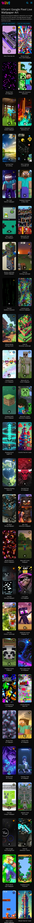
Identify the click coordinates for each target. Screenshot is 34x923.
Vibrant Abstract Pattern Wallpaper (9, 561)
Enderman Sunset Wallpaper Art (25, 633)
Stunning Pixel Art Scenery (9, 165)
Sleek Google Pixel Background (9, 849)
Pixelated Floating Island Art (9, 489)
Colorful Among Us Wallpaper (9, 705)
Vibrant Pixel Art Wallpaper (9, 92)
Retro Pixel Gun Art (9, 56)
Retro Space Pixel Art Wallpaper (25, 669)
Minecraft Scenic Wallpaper (25, 561)
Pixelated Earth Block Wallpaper (9, 417)
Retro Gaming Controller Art (25, 165)
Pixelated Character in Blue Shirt (24, 201)
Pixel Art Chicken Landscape (9, 633)
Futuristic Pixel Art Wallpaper (25, 777)
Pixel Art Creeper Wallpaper (9, 813)
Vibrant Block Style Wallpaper (9, 885)
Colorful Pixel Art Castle (24, 452)
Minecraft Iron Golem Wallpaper (25, 381)
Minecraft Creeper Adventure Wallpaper (25, 417)
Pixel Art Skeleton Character (9, 309)
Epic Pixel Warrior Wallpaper (9, 201)
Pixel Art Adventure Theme (25, 849)
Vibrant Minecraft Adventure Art (25, 129)
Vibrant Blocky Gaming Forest (9, 345)
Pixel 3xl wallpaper (24, 23)
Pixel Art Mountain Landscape (25, 345)
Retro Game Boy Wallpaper (9, 237)
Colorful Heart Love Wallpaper (9, 381)
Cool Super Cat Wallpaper (25, 597)
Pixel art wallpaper (8, 23)
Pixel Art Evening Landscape (24, 273)
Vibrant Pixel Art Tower (24, 921)
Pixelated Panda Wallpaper (9, 669)
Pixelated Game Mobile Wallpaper (9, 129)
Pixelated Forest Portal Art (24, 885)
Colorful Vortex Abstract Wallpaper (24, 309)
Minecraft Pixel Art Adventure (25, 237)
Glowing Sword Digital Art (9, 453)
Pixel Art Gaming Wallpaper (9, 597)
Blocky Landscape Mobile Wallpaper (9, 273)
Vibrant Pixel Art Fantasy (9, 777)
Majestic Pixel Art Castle (25, 813)
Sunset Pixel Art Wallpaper (25, 741)
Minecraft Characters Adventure (25, 92)
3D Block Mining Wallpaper (9, 525)
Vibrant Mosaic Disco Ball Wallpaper (25, 56)
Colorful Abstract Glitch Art (25, 705)
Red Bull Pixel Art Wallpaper (25, 489)
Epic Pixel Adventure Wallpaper (25, 525)
